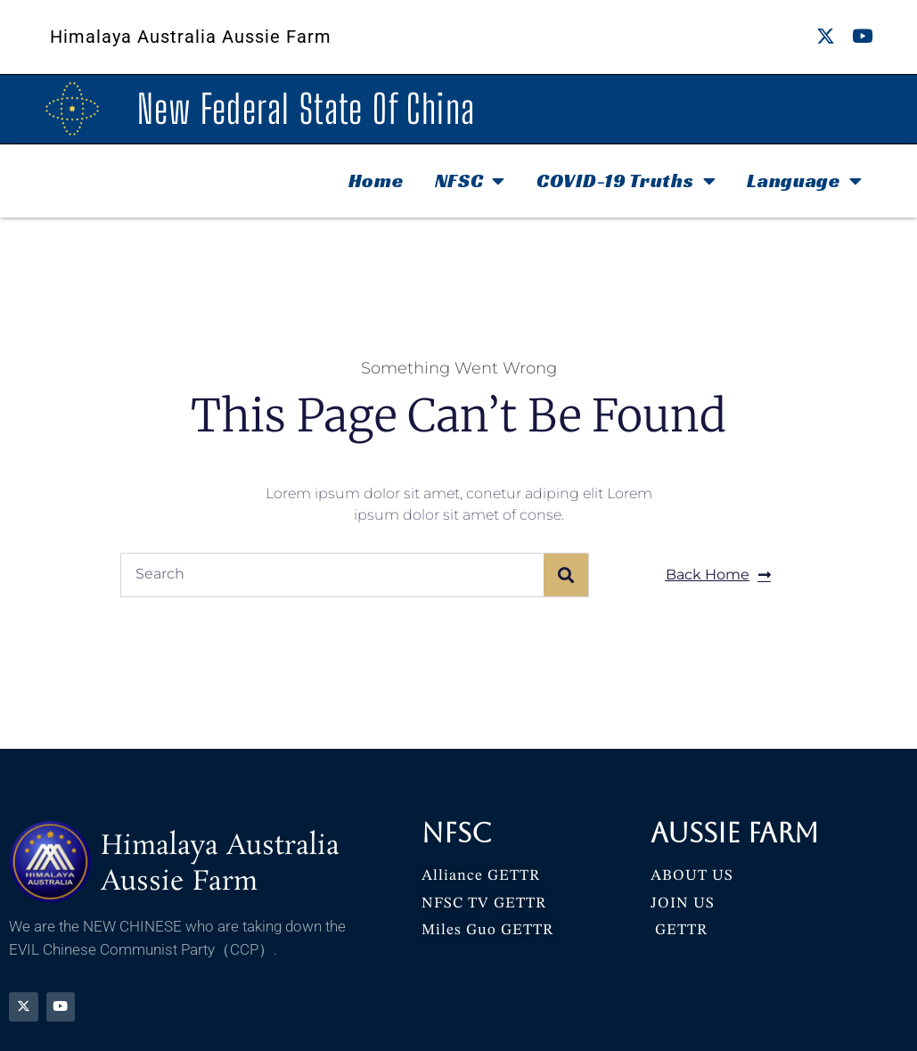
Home (376, 180)
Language (804, 181)
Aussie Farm (735, 833)
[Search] (566, 575)
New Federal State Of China (306, 109)
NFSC (470, 181)
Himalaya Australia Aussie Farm (191, 36)
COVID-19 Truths (626, 181)
